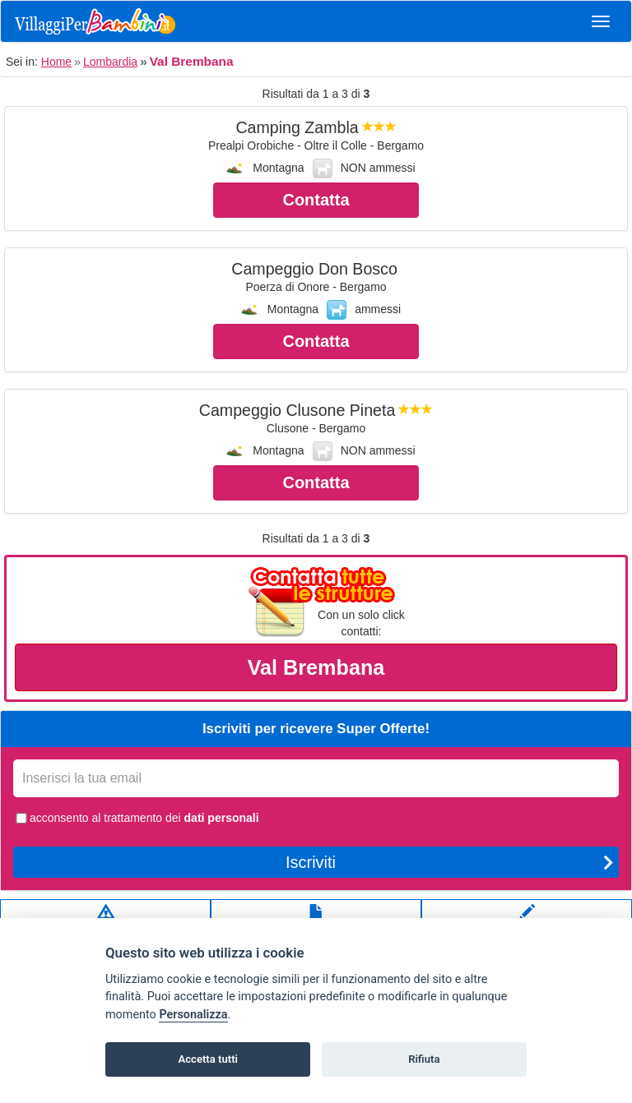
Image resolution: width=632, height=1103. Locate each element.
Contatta (315, 200)
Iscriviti (450, 862)
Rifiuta (423, 1059)
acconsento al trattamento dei (136, 817)
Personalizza (193, 1015)
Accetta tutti (208, 1059)
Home (56, 61)
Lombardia (110, 61)
